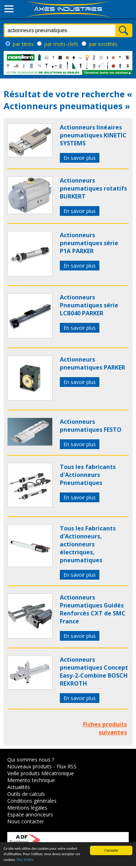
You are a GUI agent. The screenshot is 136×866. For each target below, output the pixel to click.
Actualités (18, 787)
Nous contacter (25, 821)
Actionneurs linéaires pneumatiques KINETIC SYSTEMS (93, 135)
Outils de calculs (26, 793)
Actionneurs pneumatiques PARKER (92, 363)
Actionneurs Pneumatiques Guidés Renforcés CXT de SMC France (92, 609)
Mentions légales (27, 807)
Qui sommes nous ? (30, 759)
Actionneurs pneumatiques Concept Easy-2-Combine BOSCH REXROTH (94, 671)
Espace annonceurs (30, 814)
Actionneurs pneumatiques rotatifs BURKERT (93, 188)
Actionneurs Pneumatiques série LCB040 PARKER (89, 305)
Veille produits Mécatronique (40, 773)
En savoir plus (79, 157)
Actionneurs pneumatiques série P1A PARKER (89, 243)
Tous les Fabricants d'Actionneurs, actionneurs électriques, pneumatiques (88, 544)
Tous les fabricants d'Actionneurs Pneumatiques (88, 475)
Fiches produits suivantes (105, 728)
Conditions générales (32, 800)
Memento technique (31, 780)
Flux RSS (67, 766)
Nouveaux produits (29, 766)
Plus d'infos (25, 859)
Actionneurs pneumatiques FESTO (90, 426)
